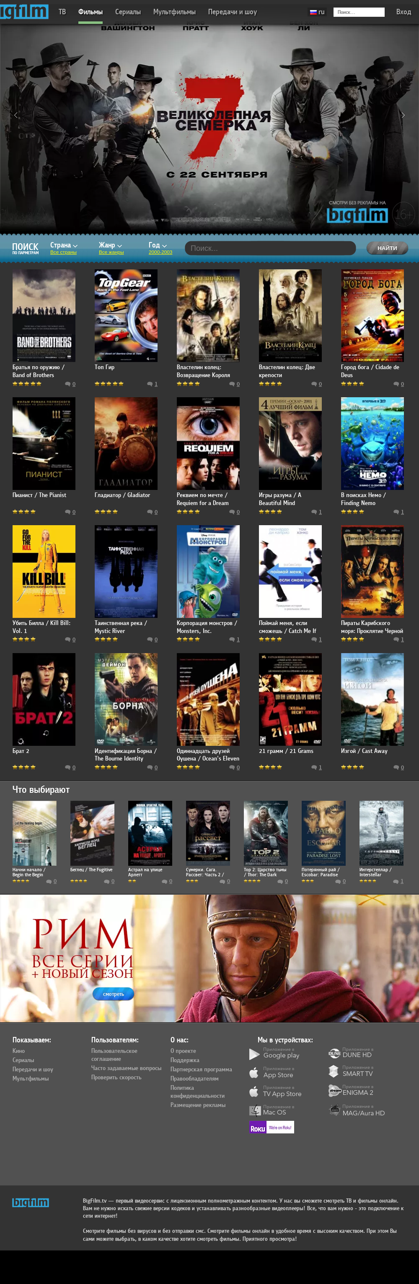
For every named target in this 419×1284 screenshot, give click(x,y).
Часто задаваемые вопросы (126, 1068)
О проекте (183, 1051)
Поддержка (185, 1060)
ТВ (62, 12)
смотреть (113, 994)
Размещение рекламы (198, 1105)
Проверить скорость (116, 1077)
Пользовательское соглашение (114, 1055)
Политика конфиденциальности (198, 1092)
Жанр (110, 245)
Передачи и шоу (232, 12)
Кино (19, 1051)
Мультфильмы (174, 12)
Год (158, 245)
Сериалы (128, 12)
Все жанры (111, 252)
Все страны (63, 252)
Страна (64, 245)
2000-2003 (160, 252)
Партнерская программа (201, 1069)
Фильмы (90, 12)
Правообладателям (195, 1079)
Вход (403, 12)
